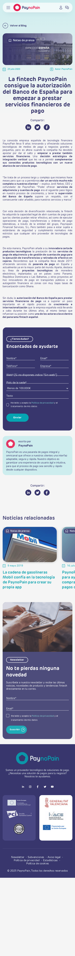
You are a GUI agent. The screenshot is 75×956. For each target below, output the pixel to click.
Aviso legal (54, 857)
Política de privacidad (42, 403)
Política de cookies (37, 863)
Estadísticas (50, 860)
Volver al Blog (15, 25)
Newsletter (18, 857)
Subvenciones (36, 857)
